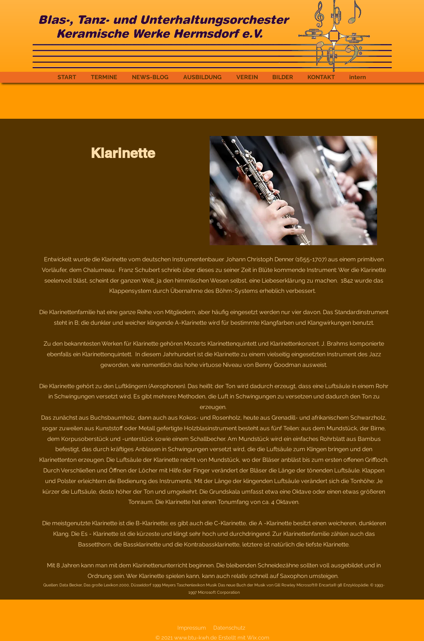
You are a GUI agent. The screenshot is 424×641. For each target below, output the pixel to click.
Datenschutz (229, 628)
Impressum (191, 628)
